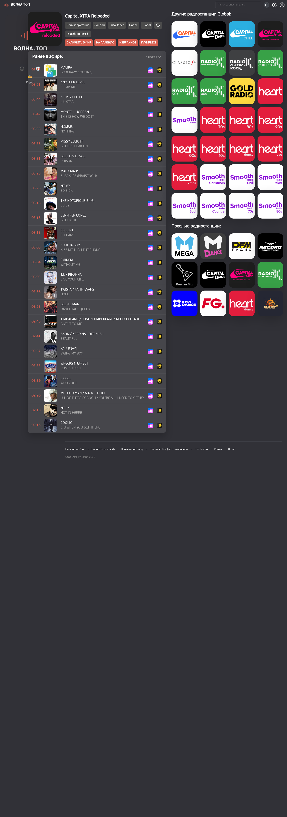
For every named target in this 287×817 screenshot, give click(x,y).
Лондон (136, 26)
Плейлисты (199, 785)
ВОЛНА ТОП (21, 5)
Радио (215, 785)
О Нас (228, 785)
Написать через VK (102, 785)
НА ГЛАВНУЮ (144, 44)
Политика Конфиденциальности (167, 785)
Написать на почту (131, 785)
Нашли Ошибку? (75, 785)
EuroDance (153, 26)
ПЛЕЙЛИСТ (191, 44)
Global (183, 26)
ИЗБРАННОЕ (168, 44)
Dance (169, 26)
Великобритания (114, 26)
